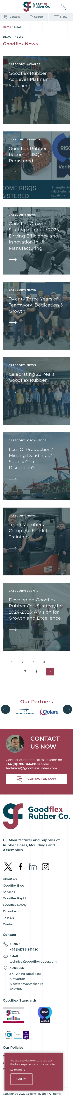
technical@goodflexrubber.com (31, 768)
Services (9, 892)
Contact (9, 924)
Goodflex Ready (14, 905)
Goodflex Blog (13, 885)
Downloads (11, 911)
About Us (10, 879)
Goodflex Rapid (14, 898)
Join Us (8, 918)
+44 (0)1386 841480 (24, 949)
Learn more (17, 1069)
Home (7, 26)
